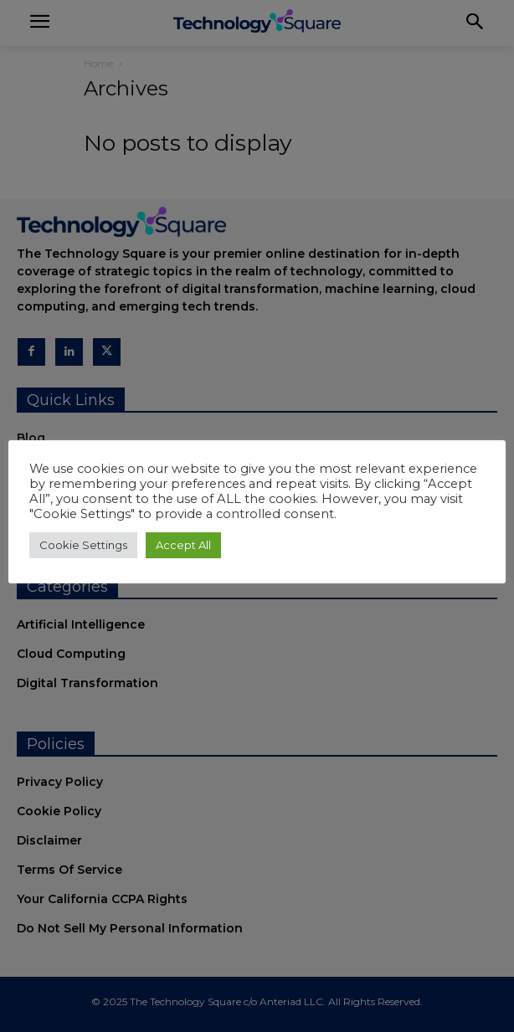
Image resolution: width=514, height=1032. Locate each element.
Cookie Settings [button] (83, 545)
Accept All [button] (183, 545)
